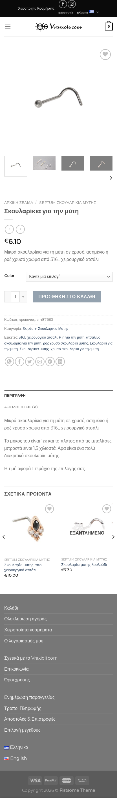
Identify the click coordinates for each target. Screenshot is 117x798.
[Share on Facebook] (19, 361)
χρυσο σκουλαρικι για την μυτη (74, 349)
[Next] (110, 178)
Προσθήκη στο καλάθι (66, 296)
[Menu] (7, 26)
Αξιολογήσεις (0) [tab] (20, 406)
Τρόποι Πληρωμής (22, 708)
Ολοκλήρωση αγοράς (25, 619)
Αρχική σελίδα (18, 202)
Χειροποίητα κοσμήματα (28, 630)
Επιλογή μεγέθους (22, 730)
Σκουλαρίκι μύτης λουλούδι (84, 564)
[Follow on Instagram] (72, 4)
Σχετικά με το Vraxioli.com (31, 658)
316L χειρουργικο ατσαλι (38, 337)
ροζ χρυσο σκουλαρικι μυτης (65, 343)
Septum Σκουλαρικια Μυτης (67, 202)
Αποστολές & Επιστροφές (29, 719)
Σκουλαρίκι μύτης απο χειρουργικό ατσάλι (22, 567)
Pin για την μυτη (72, 337)
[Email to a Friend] (40, 361)
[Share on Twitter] (29, 361)
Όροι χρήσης (17, 680)
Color (9, 276)
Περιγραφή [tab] (15, 395)
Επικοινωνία (65, 12)
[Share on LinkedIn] (60, 361)
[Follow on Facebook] (63, 4)
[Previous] (4, 547)
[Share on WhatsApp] (9, 361)
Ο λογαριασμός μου (23, 641)
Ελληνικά (88, 12)
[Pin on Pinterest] (50, 361)
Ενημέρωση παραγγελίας (29, 697)
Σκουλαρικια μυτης (34, 349)
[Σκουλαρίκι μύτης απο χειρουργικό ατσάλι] (30, 529)
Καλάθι (11, 608)
